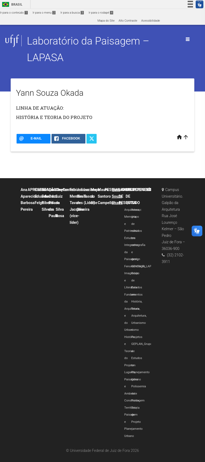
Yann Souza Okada (117, 196)
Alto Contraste (128, 20)
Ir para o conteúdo (14, 12)
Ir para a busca (72, 12)
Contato (69, 190)
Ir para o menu (44, 12)
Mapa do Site (106, 20)
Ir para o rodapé (101, 12)
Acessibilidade (150, 20)
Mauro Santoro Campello (106, 196)
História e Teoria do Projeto (129, 351)
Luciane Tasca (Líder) (90, 196)
